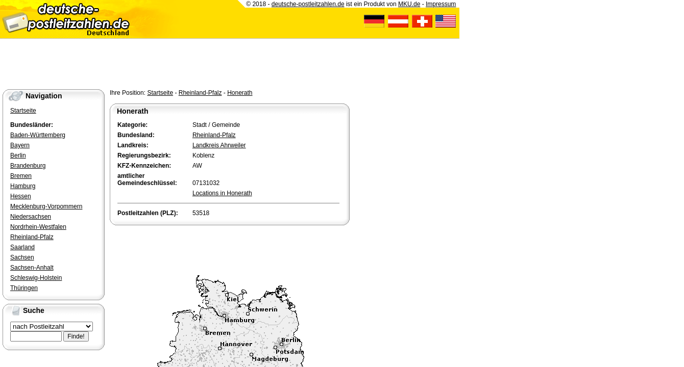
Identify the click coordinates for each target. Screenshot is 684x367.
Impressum (441, 4)
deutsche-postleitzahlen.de (308, 4)
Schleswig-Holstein (36, 277)
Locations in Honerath (222, 193)
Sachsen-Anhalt (32, 267)
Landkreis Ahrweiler (219, 145)
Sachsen (22, 257)
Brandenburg (27, 165)
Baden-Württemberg (37, 135)
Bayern (20, 145)
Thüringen (24, 288)
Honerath (239, 92)
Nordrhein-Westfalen (38, 226)
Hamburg (22, 186)
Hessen (20, 196)
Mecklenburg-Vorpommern (46, 206)
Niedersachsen (30, 216)
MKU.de (409, 4)
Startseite (160, 92)
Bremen (21, 175)
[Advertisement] (229, 247)
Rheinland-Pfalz (200, 92)
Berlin (18, 155)
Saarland (22, 247)
